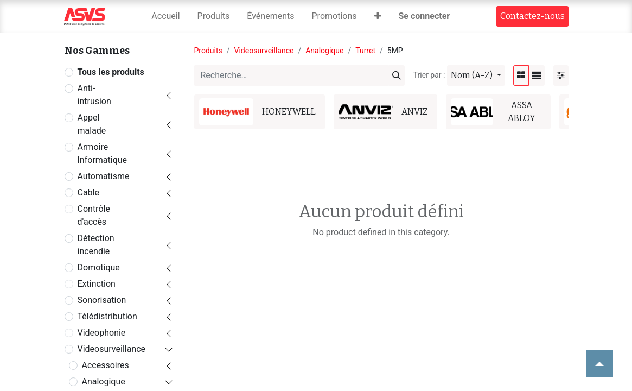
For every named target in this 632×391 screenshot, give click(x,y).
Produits (208, 50)
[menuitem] (165, 16)
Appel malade (92, 124)
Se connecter (424, 16)
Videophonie (102, 332)
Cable (88, 192)
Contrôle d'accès (94, 215)
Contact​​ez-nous (532, 16)
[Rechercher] (396, 75)
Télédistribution (107, 316)
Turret (365, 50)
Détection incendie (96, 244)
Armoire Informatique (102, 153)
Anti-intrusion (94, 94)
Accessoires (105, 365)
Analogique (103, 381)
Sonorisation (102, 300)
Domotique (99, 267)
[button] (378, 16)
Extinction (97, 284)
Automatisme (104, 176)
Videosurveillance (112, 349)
